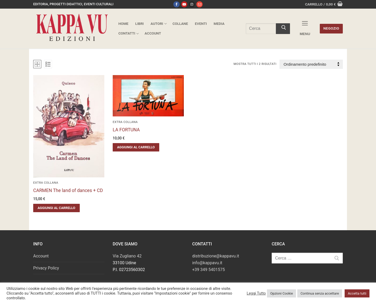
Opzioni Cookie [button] (281, 293)
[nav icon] (305, 28)
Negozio (331, 28)
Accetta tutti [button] (357, 293)
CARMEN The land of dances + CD (68, 190)
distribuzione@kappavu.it (215, 256)
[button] (56, 208)
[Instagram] (192, 4)
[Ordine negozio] (311, 64)
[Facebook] (176, 4)
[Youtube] (184, 4)
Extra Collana (45, 182)
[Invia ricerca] (283, 28)
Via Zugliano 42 (127, 256)
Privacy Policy (46, 268)
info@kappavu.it (207, 262)
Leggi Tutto (256, 293)
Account (41, 256)
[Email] (199, 4)
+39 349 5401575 (208, 269)
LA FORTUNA (126, 129)
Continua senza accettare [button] (319, 293)
